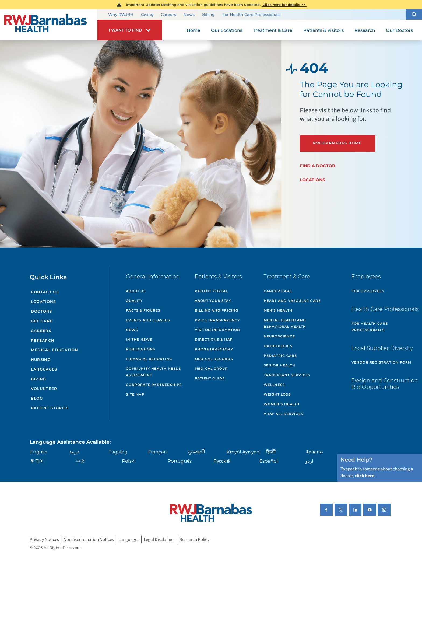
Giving (147, 14)
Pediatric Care (280, 356)
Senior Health (280, 365)
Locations (312, 179)
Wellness (274, 385)
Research (43, 340)
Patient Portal (211, 291)
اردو (309, 461)
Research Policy (194, 539)
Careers (168, 14)
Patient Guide (210, 378)
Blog (37, 398)
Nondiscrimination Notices (89, 539)
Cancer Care (278, 291)
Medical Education (54, 350)
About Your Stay (213, 301)
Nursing (41, 359)
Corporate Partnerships (154, 385)
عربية (74, 452)
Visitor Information (217, 330)
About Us (136, 291)
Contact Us (45, 292)
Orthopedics (278, 346)
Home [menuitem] (193, 30)
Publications (140, 349)
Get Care (42, 321)
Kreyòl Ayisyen (243, 452)
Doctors (41, 311)
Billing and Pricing (216, 310)
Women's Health (282, 404)
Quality (134, 301)
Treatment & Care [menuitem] (272, 30)
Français (157, 452)
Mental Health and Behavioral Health (285, 323)
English (39, 452)
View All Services (283, 414)
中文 (80, 461)
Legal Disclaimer (159, 539)
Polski (129, 461)
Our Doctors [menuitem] (399, 30)
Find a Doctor (317, 165)
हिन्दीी (271, 452)
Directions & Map (214, 339)
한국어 (37, 461)
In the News (139, 339)
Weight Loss (277, 394)
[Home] (48, 24)
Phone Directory (214, 349)
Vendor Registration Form (381, 362)
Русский (222, 461)
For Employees (368, 291)
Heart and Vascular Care (292, 301)
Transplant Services (287, 375)
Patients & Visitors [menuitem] (323, 30)
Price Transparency (217, 320)
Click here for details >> (284, 4)
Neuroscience (279, 336)
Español (268, 461)
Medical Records (214, 359)
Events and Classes (148, 320)
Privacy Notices (44, 539)
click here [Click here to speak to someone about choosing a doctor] (364, 475)
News (189, 14)
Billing (208, 14)
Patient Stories (50, 408)
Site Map (135, 394)
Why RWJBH (120, 14)
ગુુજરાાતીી (196, 452)
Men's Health (278, 310)
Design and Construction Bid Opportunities (384, 383)
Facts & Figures (143, 310)
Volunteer (44, 388)
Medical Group (211, 368)
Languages (44, 369)
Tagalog (118, 452)
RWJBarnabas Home (337, 143)
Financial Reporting (149, 359)
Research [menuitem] (364, 30)
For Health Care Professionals (251, 14)
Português (180, 461)
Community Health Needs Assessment (153, 371)
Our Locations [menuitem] (226, 30)
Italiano (314, 452)
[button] (414, 14)
